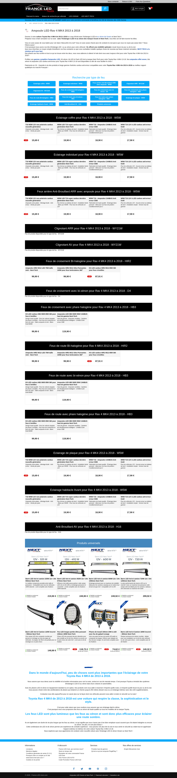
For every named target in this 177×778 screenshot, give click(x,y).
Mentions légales (31, 751)
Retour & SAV (127, 1)
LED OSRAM (73, 16)
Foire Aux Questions (143, 1)
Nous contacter (113, 1)
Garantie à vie (114, 775)
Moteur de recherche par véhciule (54, 16)
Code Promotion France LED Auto (70, 760)
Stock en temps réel (65, 751)
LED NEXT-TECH (87, 16)
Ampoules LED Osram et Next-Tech (81, 775)
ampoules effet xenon (138, 59)
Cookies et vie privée (33, 760)
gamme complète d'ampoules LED (47, 59)
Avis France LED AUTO (66, 757)
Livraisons (29, 749)
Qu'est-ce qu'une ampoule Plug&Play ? (104, 751)
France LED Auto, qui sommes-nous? (71, 749)
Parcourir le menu (32, 16)
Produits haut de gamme (99, 749)
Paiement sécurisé (102, 775)
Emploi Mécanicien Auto (132, 749)
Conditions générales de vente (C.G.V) (39, 753)
